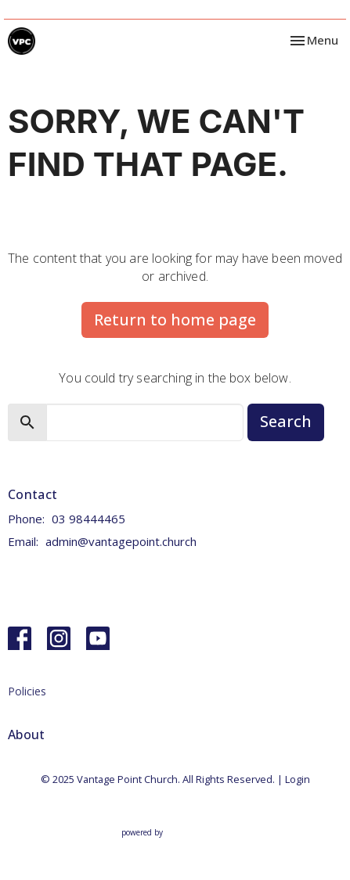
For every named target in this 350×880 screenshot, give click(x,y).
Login (297, 779)
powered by (175, 832)
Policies (27, 691)
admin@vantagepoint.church (121, 541)
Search (286, 421)
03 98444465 (88, 518)
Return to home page (175, 319)
